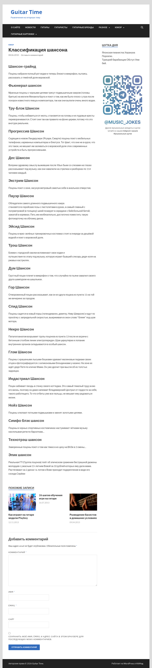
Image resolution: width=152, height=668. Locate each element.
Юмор (118, 27)
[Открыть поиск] (142, 27)
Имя (11, 592)
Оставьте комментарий (32, 55)
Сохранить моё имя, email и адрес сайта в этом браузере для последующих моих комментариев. (46, 638)
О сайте (15, 27)
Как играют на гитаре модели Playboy (21, 516)
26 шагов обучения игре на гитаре (50, 497)
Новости (30, 27)
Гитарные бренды (83, 27)
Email (12, 605)
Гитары (45, 27)
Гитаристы (60, 27)
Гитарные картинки (22, 34)
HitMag (139, 663)
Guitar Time (26, 12)
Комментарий (17, 552)
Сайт (11, 619)
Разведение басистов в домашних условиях (83, 516)
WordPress (129, 663)
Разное (103, 27)
